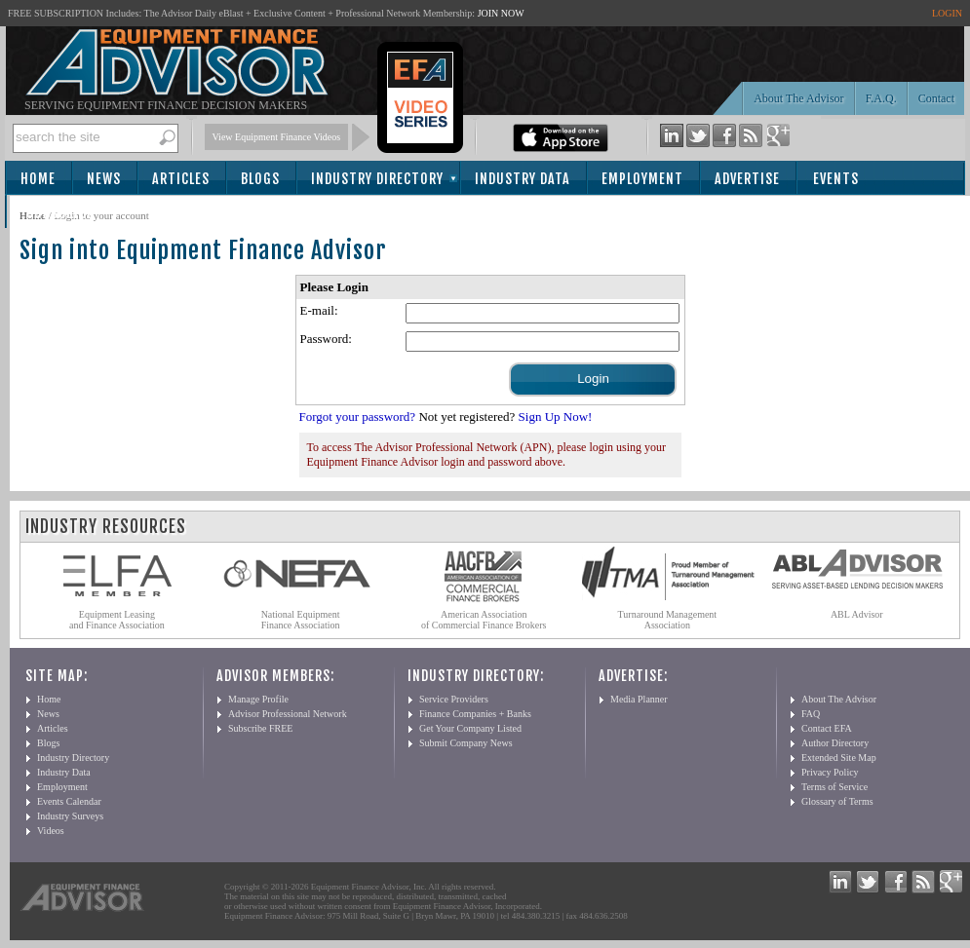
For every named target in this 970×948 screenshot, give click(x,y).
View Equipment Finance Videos (277, 137)
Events (836, 179)
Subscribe (60, 213)
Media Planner (639, 699)
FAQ (810, 713)
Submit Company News (466, 743)
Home (38, 179)
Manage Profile (258, 699)
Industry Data (522, 179)
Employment (642, 179)
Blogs (260, 179)
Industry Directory (377, 179)
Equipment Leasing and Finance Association (117, 619)
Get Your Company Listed (470, 728)
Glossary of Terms (837, 801)
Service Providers (453, 699)
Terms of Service (834, 786)
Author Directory (835, 743)
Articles (181, 179)
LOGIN (947, 13)
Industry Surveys (70, 816)
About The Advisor (798, 98)
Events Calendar (69, 801)
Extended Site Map (838, 757)
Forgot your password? (357, 416)
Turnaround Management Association (668, 619)
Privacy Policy (830, 772)
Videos (50, 830)
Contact (936, 98)
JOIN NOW (501, 13)
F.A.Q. (881, 98)
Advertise (747, 179)
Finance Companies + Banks (475, 713)
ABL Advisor (857, 614)
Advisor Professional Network (287, 713)
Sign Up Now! (556, 416)
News (104, 179)
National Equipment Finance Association (300, 619)
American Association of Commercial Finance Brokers (484, 619)
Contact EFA (826, 728)
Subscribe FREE (260, 728)
